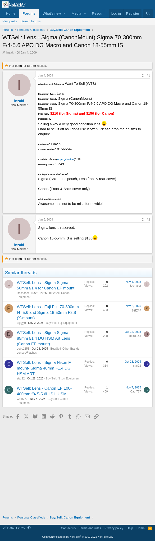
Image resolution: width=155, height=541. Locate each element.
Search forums (31, 21)
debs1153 (23, 348)
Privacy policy (114, 528)
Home (10, 13)
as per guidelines (65, 159)
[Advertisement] (77, 465)
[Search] (148, 13)
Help (130, 528)
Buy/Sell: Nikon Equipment (62, 378)
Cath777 (22, 399)
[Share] (142, 75)
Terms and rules (90, 528)
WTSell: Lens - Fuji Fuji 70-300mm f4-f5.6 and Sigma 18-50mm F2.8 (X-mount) (48, 312)
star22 (21, 378)
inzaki (10, 52)
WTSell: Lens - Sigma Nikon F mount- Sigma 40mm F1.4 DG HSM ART (44, 368)
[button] (64, 13)
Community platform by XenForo (77, 536)
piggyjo (21, 323)
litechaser (23, 293)
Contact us (68, 528)
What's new (52, 13)
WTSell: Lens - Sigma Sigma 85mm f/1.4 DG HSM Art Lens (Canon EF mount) (43, 338)
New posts (9, 21)
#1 (148, 75)
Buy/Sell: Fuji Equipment (61, 323)
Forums (29, 13)
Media (76, 13)
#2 (148, 219)
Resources (100, 13)
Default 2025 (14, 528)
